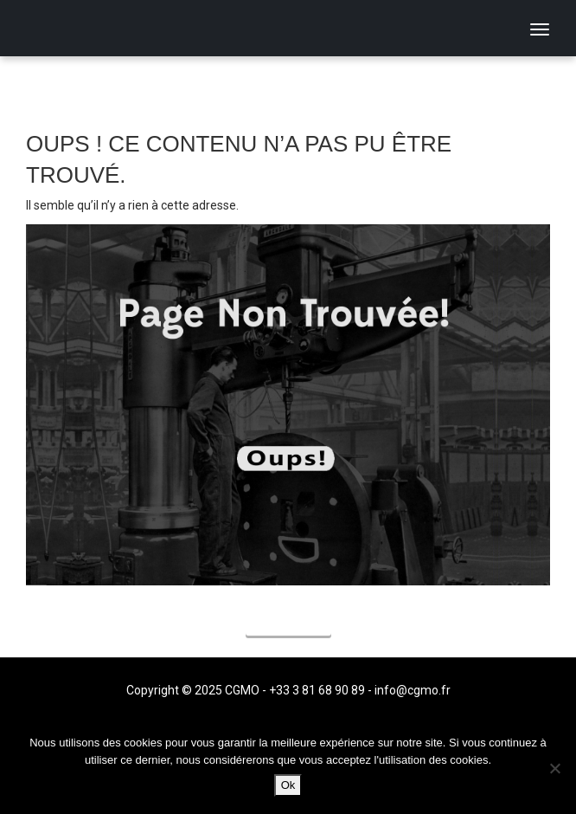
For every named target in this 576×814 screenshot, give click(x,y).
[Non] (554, 768)
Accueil (288, 623)
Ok (288, 784)
